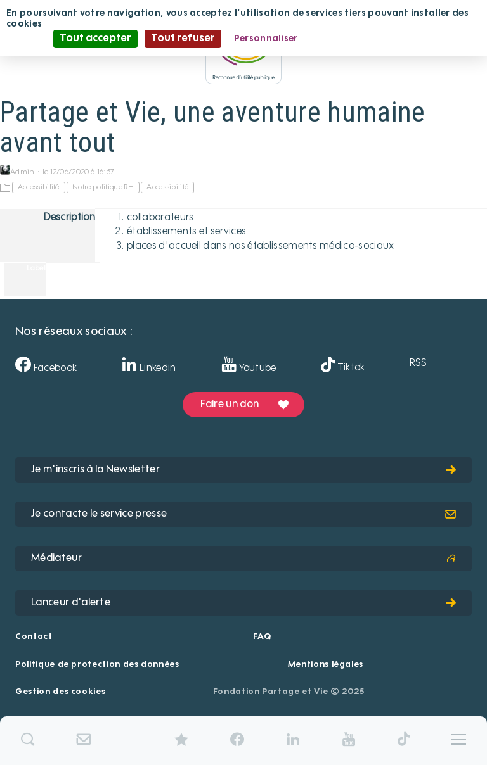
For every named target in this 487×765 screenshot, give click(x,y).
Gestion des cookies (60, 692)
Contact (34, 637)
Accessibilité (39, 187)
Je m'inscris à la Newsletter (243, 470)
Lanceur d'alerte (243, 603)
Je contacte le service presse (243, 514)
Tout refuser (183, 39)
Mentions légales (325, 665)
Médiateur (243, 558)
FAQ (262, 637)
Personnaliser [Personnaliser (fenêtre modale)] (266, 38)
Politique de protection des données (97, 665)
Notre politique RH (103, 187)
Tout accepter (95, 39)
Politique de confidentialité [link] (372, 38)
